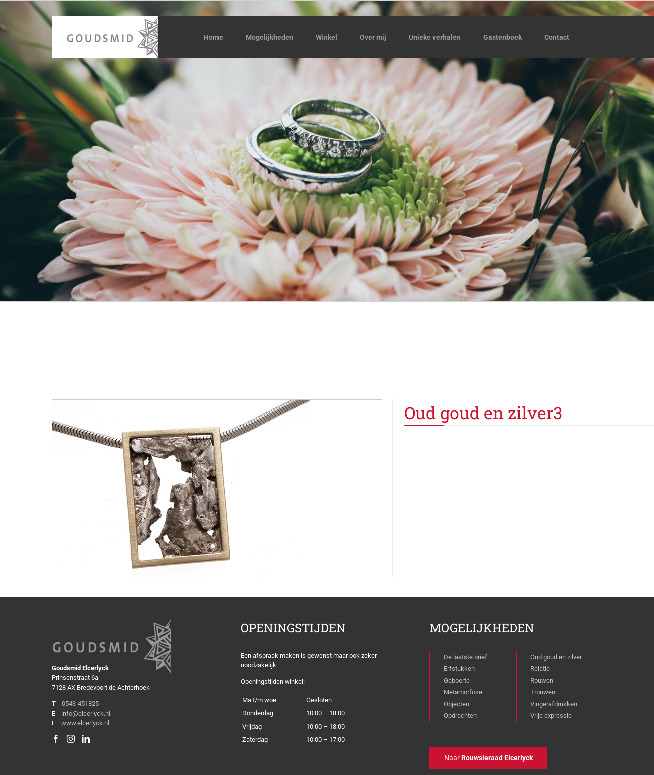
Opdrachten (460, 715)
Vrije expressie (551, 715)
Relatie (540, 668)
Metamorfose (463, 692)
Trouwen (542, 692)
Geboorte (457, 680)
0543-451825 (80, 703)
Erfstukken (459, 668)
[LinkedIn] (86, 739)
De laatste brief (465, 657)
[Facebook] (56, 739)
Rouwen (541, 680)
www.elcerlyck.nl (85, 723)
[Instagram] (71, 739)
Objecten (456, 704)
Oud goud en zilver (556, 657)
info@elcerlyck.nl (85, 713)
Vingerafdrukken (553, 704)
